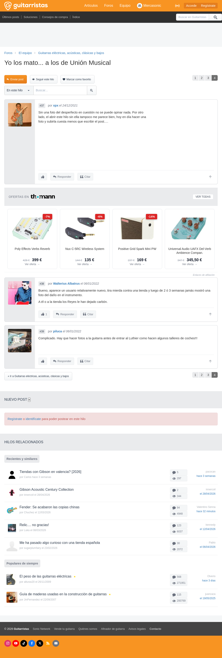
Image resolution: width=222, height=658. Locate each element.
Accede (191, 5)
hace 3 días (208, 579)
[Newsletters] (55, 641)
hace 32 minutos (205, 509)
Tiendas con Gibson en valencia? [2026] (50, 470)
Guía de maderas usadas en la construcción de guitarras (63, 592)
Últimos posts (10, 17)
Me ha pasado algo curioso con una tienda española (60, 541)
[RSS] (47, 641)
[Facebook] (31, 641)
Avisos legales (137, 627)
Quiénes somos (87, 627)
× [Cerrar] (29, 398)
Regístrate (208, 5)
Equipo (125, 5)
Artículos (91, 5)
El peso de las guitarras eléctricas (45, 575)
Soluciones (31, 17)
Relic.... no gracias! (34, 523)
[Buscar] (215, 17)
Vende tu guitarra (64, 627)
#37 (42, 105)
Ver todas (203, 196)
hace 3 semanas (205, 474)
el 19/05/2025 (207, 596)
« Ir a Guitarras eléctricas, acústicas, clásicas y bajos (38, 374)
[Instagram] (7, 641)
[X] (39, 641)
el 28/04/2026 (207, 492)
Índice (76, 17)
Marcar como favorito (79, 79)
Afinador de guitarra (113, 627)
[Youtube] (15, 641)
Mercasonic (149, 5)
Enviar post (16, 79)
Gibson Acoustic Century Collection (47, 488)
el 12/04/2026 (207, 527)
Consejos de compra (55, 17)
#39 (42, 330)
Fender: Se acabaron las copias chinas (50, 505)
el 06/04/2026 (207, 545)
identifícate (33, 417)
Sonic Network (41, 627)
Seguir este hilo (45, 79)
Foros (108, 5)
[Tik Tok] (23, 641)
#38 (42, 283)
